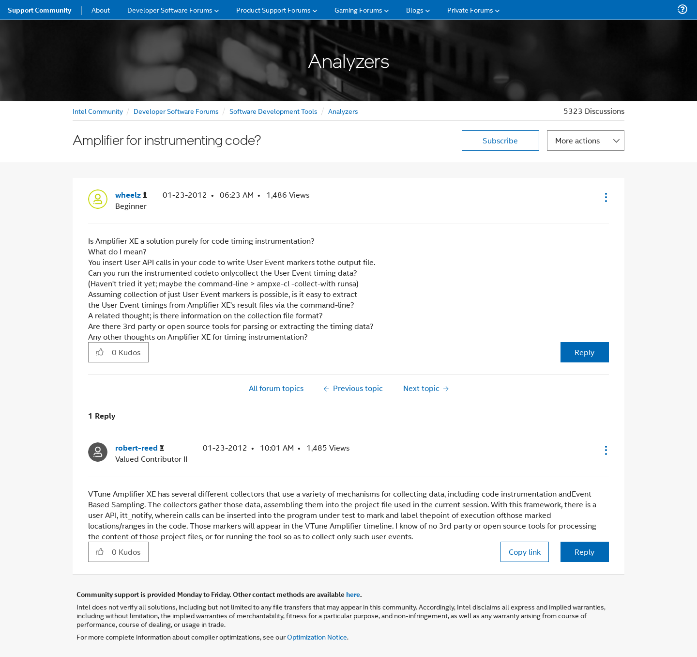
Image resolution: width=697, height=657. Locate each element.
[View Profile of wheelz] (131, 195)
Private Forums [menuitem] (470, 9)
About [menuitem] (100, 9)
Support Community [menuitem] (39, 9)
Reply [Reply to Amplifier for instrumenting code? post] (584, 352)
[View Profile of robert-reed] (139, 448)
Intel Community (98, 111)
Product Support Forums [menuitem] (273, 9)
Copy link (525, 551)
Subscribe (500, 140)
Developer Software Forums (176, 111)
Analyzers (343, 111)
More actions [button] (577, 140)
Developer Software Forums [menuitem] (169, 9)
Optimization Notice (317, 636)
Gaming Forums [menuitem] (358, 9)
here (353, 594)
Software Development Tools (273, 111)
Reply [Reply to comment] (584, 551)
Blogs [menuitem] (415, 9)
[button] (605, 197)
